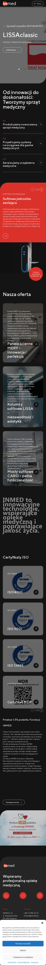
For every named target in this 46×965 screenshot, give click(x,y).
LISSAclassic (12, 44)
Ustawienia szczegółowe (23, 957)
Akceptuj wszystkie (23, 944)
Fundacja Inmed (13, 801)
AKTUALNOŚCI (35, 19)
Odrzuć (23, 950)
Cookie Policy (12, 962)
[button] (42, 923)
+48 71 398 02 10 (31, 913)
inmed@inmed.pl (31, 916)
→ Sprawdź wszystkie (14, 19)
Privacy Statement (24, 962)
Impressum (35, 962)
